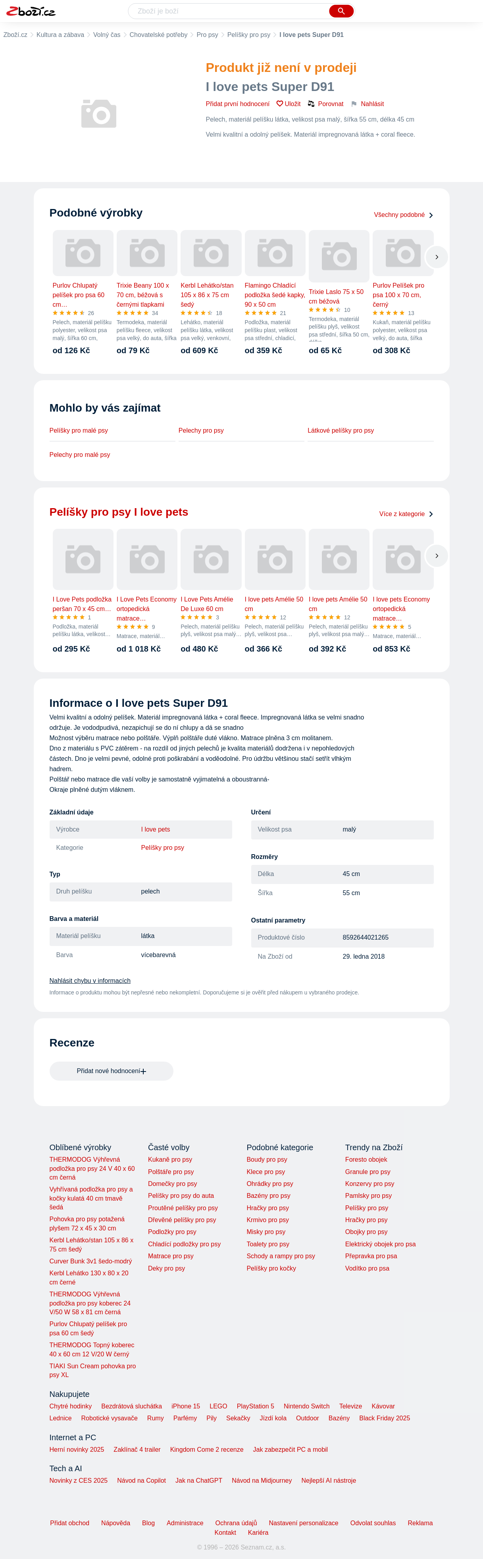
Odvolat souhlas (373, 1523)
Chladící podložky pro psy (184, 1244)
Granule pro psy (368, 1171)
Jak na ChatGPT (198, 1480)
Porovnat (325, 104)
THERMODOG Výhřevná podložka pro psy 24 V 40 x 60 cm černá (92, 1168)
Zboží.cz (15, 34)
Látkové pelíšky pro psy (341, 430)
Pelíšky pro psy (248, 34)
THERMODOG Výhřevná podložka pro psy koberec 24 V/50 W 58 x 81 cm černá (90, 1303)
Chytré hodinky (71, 1406)
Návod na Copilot (141, 1480)
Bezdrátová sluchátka (131, 1406)
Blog (148, 1523)
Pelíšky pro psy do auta (181, 1195)
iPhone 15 (185, 1406)
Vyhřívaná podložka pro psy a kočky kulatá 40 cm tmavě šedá (91, 1198)
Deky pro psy (166, 1268)
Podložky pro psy (172, 1231)
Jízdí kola (273, 1418)
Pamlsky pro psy (368, 1195)
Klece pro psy (265, 1171)
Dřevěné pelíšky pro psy (182, 1220)
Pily (211, 1418)
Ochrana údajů (236, 1523)
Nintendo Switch (307, 1406)
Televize (350, 1406)
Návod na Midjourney (262, 1480)
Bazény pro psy (268, 1195)
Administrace (185, 1523)
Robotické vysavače (109, 1418)
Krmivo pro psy (267, 1220)
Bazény (339, 1418)
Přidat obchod (69, 1523)
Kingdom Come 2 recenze (207, 1449)
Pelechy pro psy (201, 430)
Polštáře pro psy (171, 1171)
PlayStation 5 (255, 1406)
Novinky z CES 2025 (79, 1480)
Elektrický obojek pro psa (380, 1244)
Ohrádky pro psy (269, 1183)
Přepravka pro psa (371, 1256)
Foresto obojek (366, 1159)
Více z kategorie (406, 514)
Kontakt (225, 1532)
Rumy (155, 1418)
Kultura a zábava (60, 34)
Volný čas (106, 34)
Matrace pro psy (171, 1256)
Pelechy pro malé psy (80, 454)
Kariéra (258, 1532)
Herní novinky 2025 (77, 1449)
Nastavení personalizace (304, 1523)
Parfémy (185, 1418)
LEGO (218, 1406)
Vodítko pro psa (367, 1268)
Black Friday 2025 (384, 1418)
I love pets (155, 829)
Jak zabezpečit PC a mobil (290, 1449)
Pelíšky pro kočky (271, 1268)
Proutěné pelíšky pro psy (183, 1208)
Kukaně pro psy (170, 1159)
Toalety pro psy (267, 1244)
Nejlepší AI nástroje (328, 1480)
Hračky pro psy (267, 1208)
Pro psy (207, 34)
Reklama (420, 1523)
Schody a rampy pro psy (280, 1256)
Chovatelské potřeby (159, 34)
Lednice (61, 1418)
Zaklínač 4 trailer (137, 1449)
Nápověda (115, 1523)
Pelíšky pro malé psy (79, 430)
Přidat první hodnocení (238, 104)
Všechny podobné (403, 214)
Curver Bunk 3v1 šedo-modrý (91, 1261)
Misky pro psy (265, 1231)
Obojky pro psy (366, 1231)
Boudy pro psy (266, 1159)
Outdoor (307, 1418)
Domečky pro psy (172, 1183)
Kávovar (383, 1406)
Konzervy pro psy (369, 1183)
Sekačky (238, 1418)
